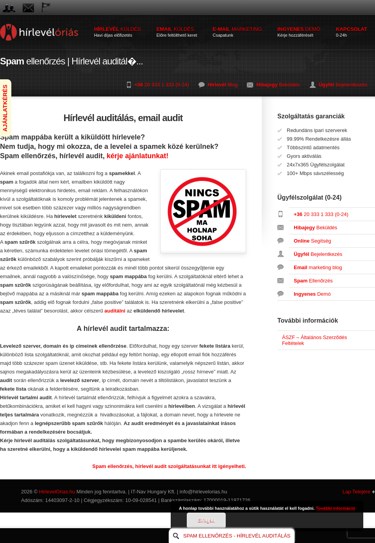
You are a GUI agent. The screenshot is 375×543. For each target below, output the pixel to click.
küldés (117, 32)
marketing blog (318, 267)
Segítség (312, 241)
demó (298, 32)
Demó (312, 294)
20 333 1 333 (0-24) (161, 85)
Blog (223, 85)
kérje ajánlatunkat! (137, 156)
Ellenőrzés (313, 281)
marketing (237, 32)
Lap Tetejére (356, 492)
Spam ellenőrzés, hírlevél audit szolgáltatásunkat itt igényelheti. (169, 466)
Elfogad (206, 520)
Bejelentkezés (343, 85)
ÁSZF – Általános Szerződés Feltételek (314, 340)
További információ (335, 508)
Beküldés (278, 85)
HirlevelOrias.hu (57, 492)
